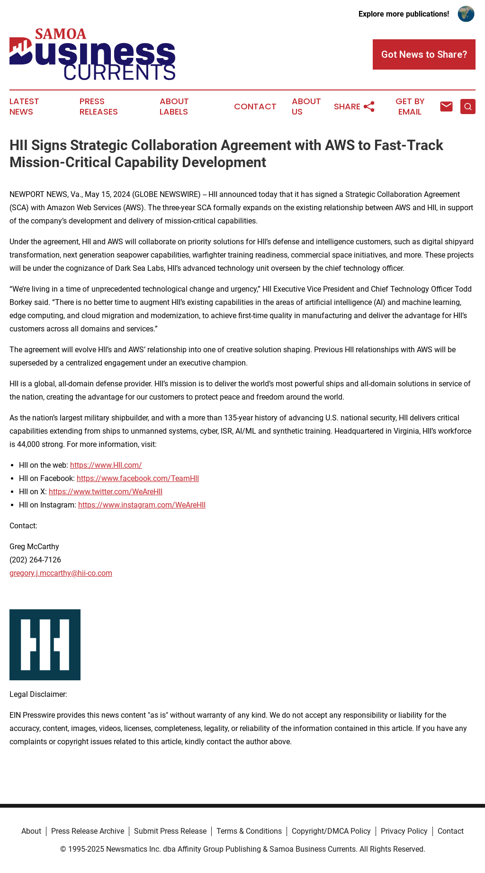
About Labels (174, 106)
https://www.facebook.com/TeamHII (138, 478)
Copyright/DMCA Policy (331, 831)
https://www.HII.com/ (106, 465)
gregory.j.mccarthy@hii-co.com (60, 573)
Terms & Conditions (249, 831)
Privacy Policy (404, 831)
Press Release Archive (87, 831)
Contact (255, 106)
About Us (306, 106)
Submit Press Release (170, 831)
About (31, 831)
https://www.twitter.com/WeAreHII (105, 491)
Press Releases (99, 106)
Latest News (24, 106)
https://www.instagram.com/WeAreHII (142, 504)
